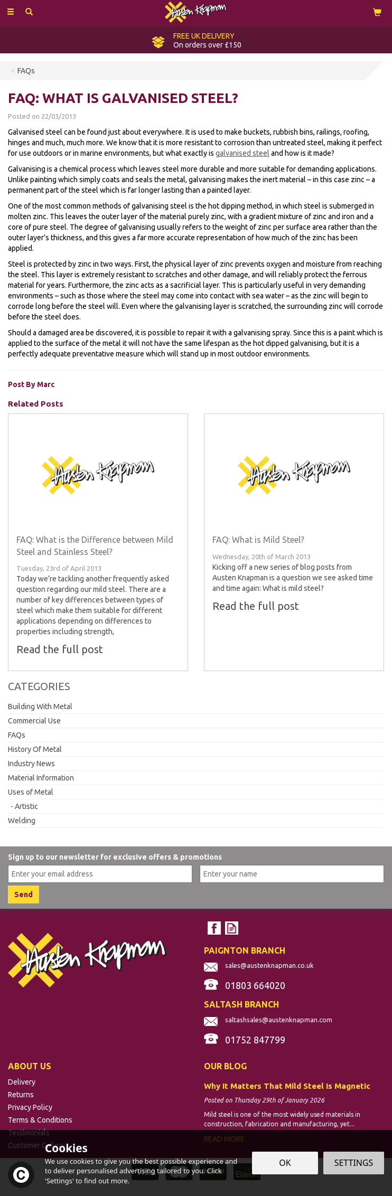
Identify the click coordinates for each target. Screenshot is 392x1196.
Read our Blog (231, 928)
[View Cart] (377, 11)
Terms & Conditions (40, 1120)
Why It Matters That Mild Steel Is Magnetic (287, 1086)
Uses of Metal (30, 792)
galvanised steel (242, 153)
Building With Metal (40, 706)
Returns (21, 1094)
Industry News (31, 763)
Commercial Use (34, 721)
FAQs (16, 735)
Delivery (21, 1082)
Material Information (41, 778)
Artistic (26, 806)
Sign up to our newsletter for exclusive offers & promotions (115, 857)
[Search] (29, 12)
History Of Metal (35, 749)
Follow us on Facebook (214, 928)
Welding (21, 820)
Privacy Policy (30, 1107)
